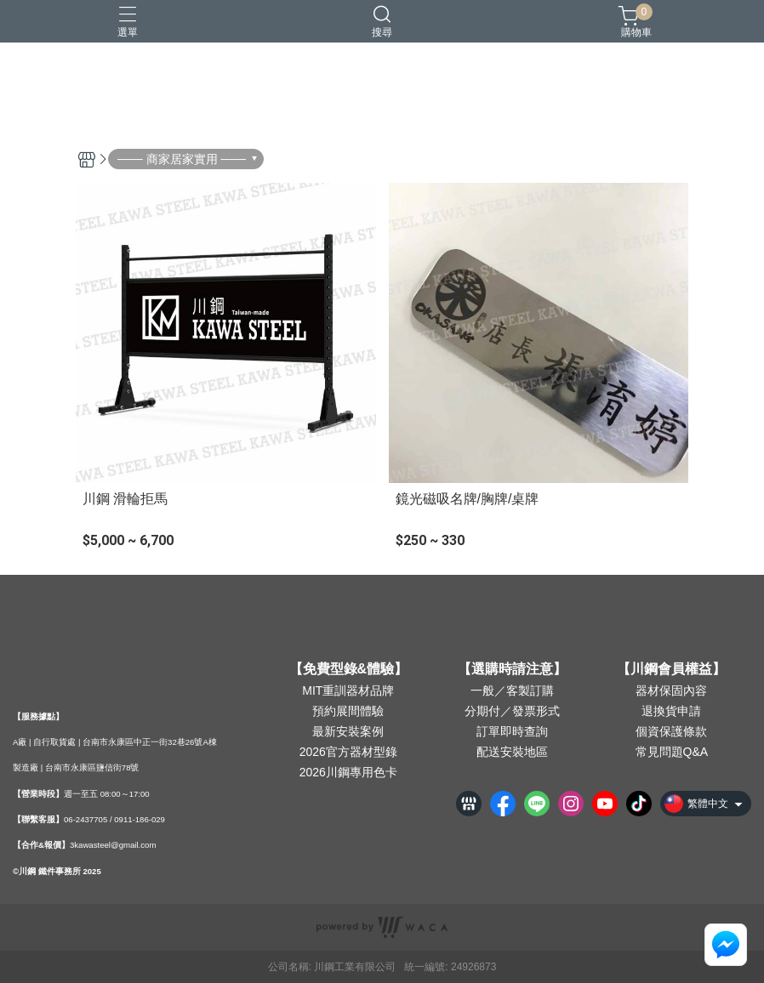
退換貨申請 (671, 711)
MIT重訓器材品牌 (348, 690)
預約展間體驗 (348, 711)
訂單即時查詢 (512, 731)
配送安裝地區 (512, 752)
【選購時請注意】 (512, 669)
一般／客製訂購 (512, 690)
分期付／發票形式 (512, 711)
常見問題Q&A (672, 752)
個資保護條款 (671, 731)
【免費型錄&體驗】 (348, 669)
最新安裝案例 (348, 731)
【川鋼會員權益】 (671, 669)
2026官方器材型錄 (348, 752)
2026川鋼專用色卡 (348, 772)
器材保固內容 (671, 690)
